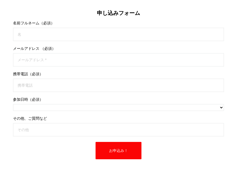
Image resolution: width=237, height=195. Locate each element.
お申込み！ (118, 150)
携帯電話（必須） (28, 74)
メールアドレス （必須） (34, 48)
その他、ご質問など (30, 118)
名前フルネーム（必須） (34, 23)
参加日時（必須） (28, 99)
